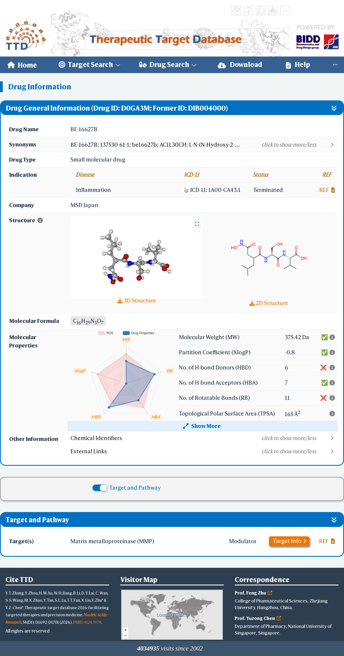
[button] (203, 144)
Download (240, 65)
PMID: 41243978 (87, 622)
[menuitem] (22, 65)
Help (298, 65)
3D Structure (136, 300)
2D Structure (268, 303)
